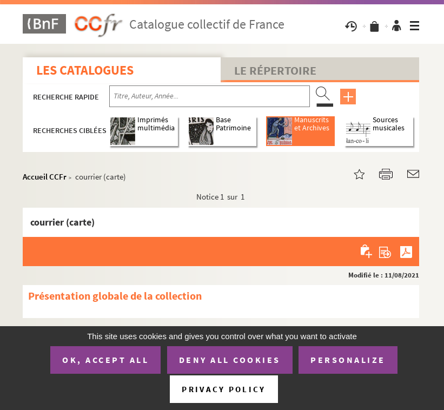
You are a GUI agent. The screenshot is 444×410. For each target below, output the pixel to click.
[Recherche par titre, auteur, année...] (209, 96)
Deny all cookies (230, 359)
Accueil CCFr (45, 176)
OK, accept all (105, 359)
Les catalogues (85, 70)
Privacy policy (224, 389)
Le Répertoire (275, 70)
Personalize (348, 359)
